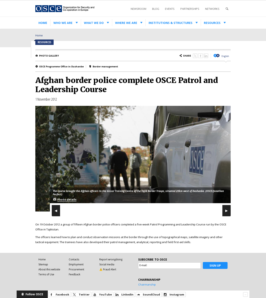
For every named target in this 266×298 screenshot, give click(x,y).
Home (42, 23)
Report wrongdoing (110, 259)
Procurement (76, 269)
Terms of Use (46, 274)
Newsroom (138, 9)
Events (170, 9)
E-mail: (143, 265)
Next (226, 210)
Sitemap (43, 264)
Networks (212, 9)
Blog (155, 9)
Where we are (126, 23)
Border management (105, 66)
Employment (76, 264)
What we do (94, 23)
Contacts (74, 259)
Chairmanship (147, 284)
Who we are (63, 23)
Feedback (74, 274)
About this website (49, 269)
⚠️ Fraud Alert (107, 269)
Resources (212, 23)
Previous (56, 210)
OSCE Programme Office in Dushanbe (61, 66)
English (225, 56)
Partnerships (189, 9)
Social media (106, 264)
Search (226, 9)
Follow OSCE (34, 294)
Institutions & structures (170, 23)
